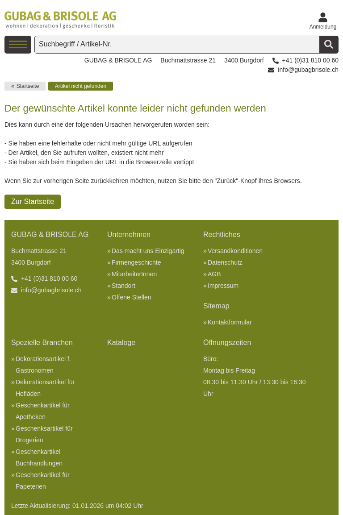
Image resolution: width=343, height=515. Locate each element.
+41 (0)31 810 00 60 (310, 60)
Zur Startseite (32, 201)
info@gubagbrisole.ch (308, 69)
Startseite (28, 86)
